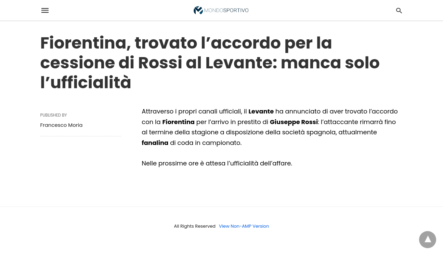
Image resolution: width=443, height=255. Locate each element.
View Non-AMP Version (244, 226)
